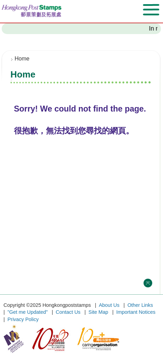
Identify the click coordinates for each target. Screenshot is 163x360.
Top (148, 283)
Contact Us (68, 312)
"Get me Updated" (28, 312)
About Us (109, 305)
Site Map (98, 312)
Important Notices (135, 312)
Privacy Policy (23, 319)
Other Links (140, 305)
